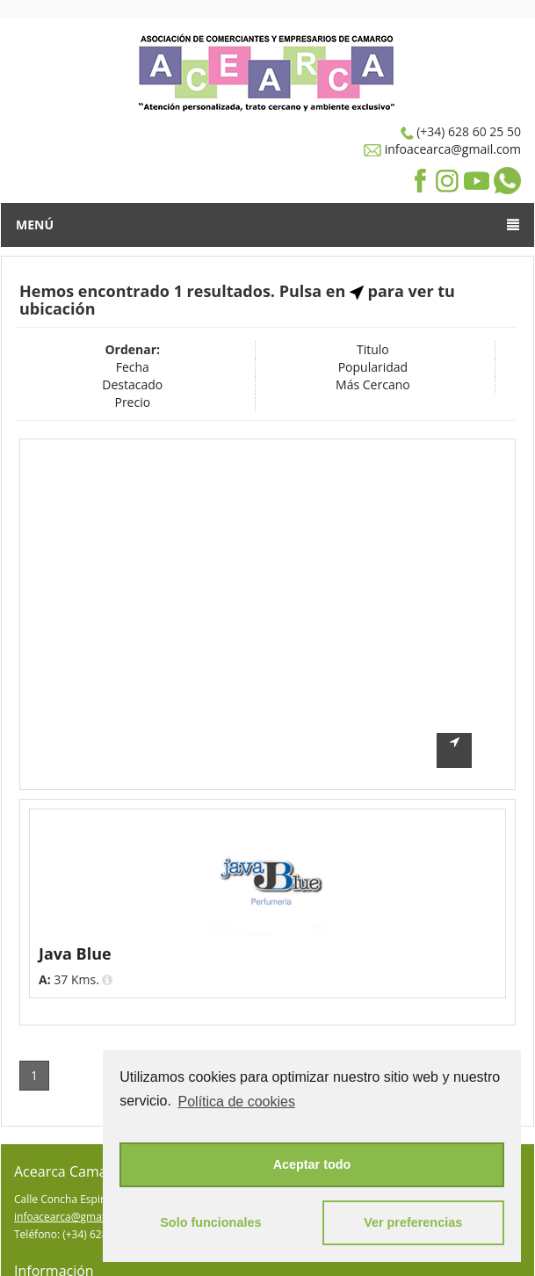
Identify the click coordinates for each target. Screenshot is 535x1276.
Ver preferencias (413, 1222)
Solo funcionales (210, 1222)
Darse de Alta (47, 1243)
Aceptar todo (312, 1164)
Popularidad (373, 367)
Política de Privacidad (66, 1261)
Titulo (373, 349)
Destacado (132, 384)
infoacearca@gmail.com (451, 149)
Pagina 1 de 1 (464, 1020)
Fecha (132, 367)
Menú (267, 224)
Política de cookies (236, 1101)
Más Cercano (373, 384)
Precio (132, 402)
